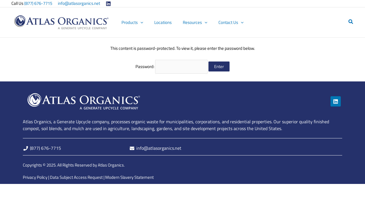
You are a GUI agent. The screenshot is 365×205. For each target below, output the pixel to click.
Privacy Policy (35, 177)
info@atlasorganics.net (79, 3)
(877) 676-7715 (38, 3)
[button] (144, 22)
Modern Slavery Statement (129, 177)
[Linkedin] (108, 3)
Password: (171, 66)
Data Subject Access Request (76, 177)
